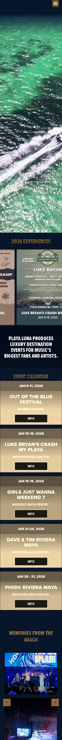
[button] (55, 3)
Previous (7, 702)
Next (55, 702)
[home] (21, 2)
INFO (31, 418)
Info (31, 513)
